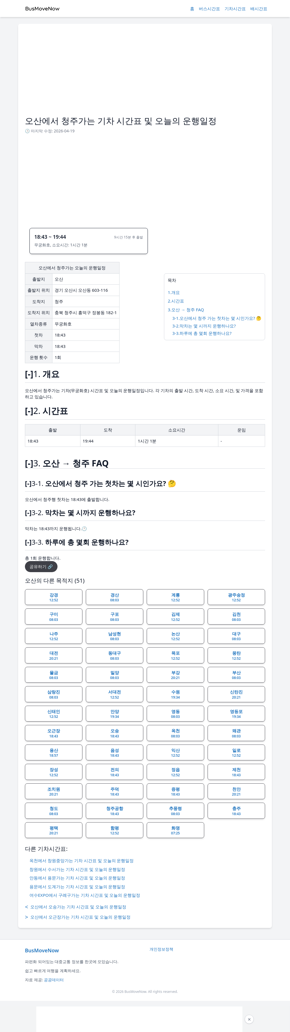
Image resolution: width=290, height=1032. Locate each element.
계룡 (175, 597)
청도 (53, 810)
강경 (53, 597)
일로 (236, 752)
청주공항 (114, 810)
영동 (175, 714)
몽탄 (236, 655)
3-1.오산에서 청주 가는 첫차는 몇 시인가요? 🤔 (216, 318)
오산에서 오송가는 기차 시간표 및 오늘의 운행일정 (75, 907)
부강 (175, 675)
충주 (236, 810)
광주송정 (236, 597)
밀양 (114, 675)
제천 (236, 772)
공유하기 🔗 (41, 566)
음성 (114, 752)
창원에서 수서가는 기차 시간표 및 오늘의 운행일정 (77, 869)
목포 (175, 655)
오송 (114, 733)
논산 (175, 636)
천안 (236, 791)
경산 (114, 597)
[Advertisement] (145, 73)
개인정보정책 (161, 949)
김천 (236, 616)
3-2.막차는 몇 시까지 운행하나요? (204, 326)
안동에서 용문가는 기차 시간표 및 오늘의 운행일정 (77, 878)
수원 (175, 694)
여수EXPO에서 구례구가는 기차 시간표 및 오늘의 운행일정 (84, 895)
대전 (53, 655)
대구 (236, 636)
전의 (114, 772)
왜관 (236, 733)
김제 (175, 616)
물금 (53, 675)
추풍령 (175, 810)
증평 (175, 791)
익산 (175, 752)
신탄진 (236, 694)
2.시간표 (176, 301)
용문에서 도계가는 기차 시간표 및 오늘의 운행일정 (77, 886)
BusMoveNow (42, 950)
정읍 (175, 772)
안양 (114, 714)
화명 (175, 830)
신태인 (53, 714)
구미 (53, 616)
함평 (114, 830)
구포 (114, 616)
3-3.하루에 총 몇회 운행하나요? (201, 333)
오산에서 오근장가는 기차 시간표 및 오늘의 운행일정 (78, 917)
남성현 (114, 636)
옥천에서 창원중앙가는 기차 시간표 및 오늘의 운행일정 (81, 860)
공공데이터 (54, 979)
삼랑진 (53, 694)
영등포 (236, 714)
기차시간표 (235, 8)
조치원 (53, 791)
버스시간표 (209, 8)
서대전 (114, 694)
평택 (53, 830)
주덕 (114, 791)
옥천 (175, 733)
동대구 (114, 655)
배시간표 (258, 8)
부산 (236, 675)
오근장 (53, 733)
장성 (53, 772)
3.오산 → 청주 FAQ (186, 309)
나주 (53, 636)
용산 (53, 752)
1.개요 (174, 292)
